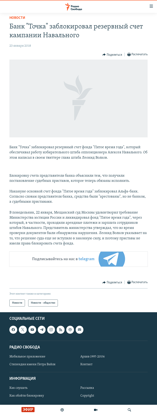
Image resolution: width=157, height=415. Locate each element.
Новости (17, 18)
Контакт (86, 364)
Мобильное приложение (27, 356)
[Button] (112, 54)
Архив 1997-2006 (92, 356)
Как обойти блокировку (26, 395)
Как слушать (18, 388)
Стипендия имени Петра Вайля (32, 364)
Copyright (87, 395)
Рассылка (87, 388)
